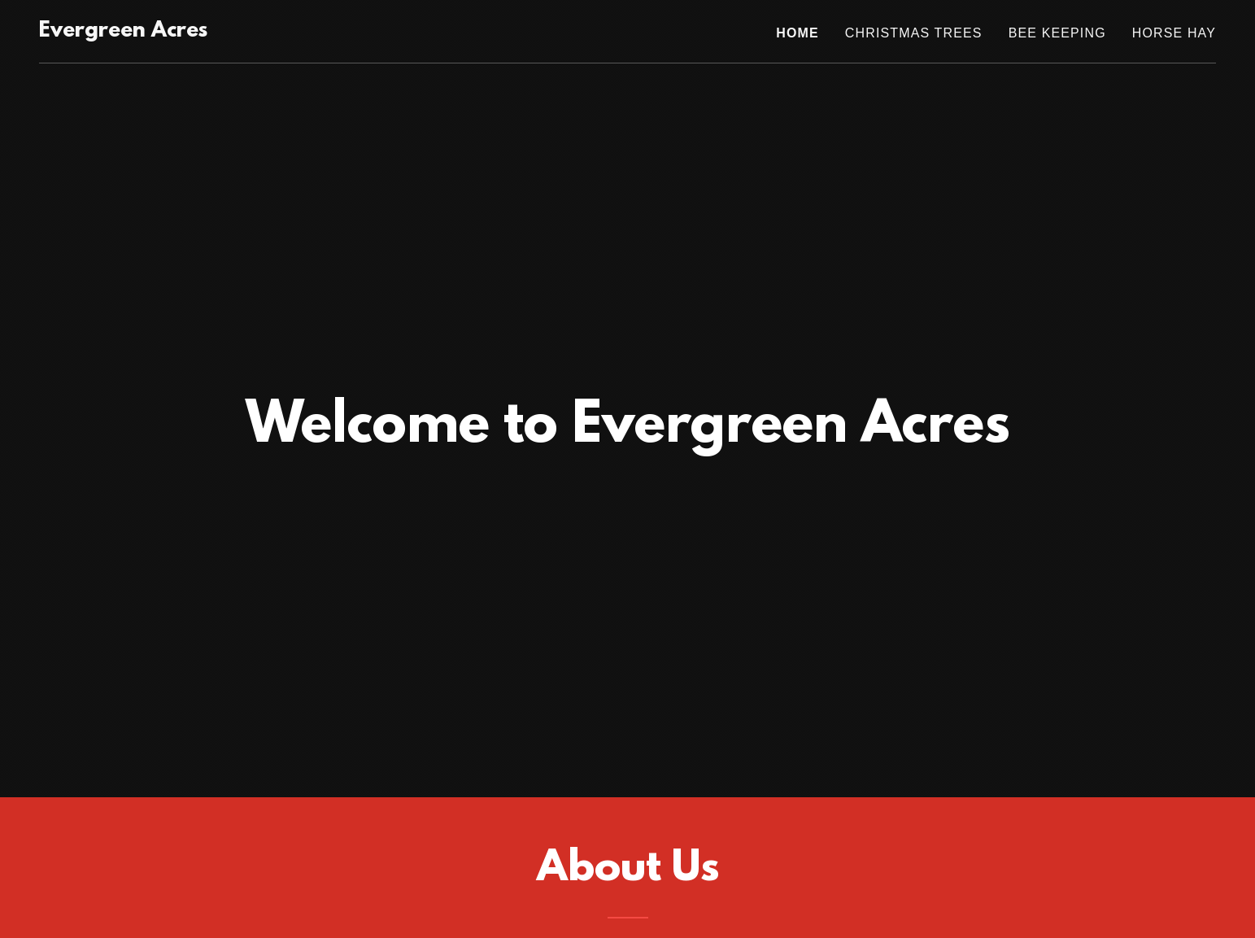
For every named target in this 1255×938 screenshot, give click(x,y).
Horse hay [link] (1174, 33)
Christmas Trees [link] (914, 33)
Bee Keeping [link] (1057, 33)
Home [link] (797, 33)
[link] (123, 32)
